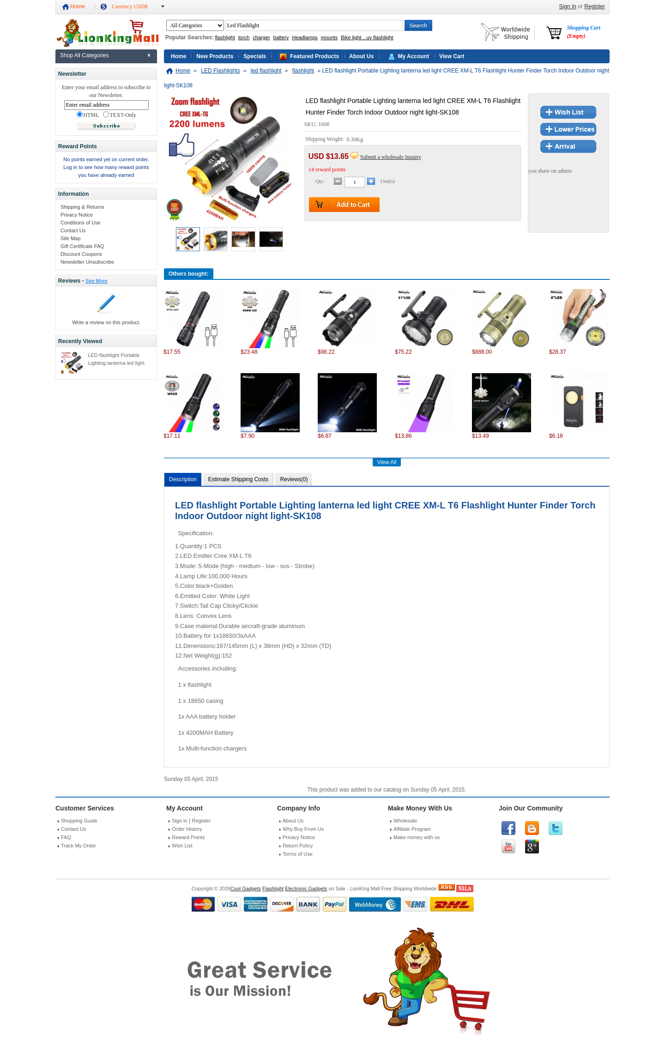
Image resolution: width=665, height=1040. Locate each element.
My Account (413, 56)
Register (594, 6)
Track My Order (78, 845)
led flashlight (266, 70)
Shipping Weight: (325, 139)
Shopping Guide (79, 820)
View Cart (451, 56)
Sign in (179, 820)
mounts (329, 37)
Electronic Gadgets (306, 888)
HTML (88, 115)
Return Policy (298, 845)
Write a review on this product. (106, 322)
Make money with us (416, 837)
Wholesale (405, 820)
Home (77, 6)
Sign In (567, 6)
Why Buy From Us (303, 829)
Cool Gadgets (245, 888)
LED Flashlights (220, 70)
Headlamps (305, 37)
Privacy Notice (76, 215)
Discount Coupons (81, 254)
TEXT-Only (119, 115)
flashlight (225, 37)
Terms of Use (298, 854)
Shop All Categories (84, 55)
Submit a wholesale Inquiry (390, 157)
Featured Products (314, 56)
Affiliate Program (412, 829)
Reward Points (188, 837)
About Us (361, 56)
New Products (214, 56)
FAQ (66, 837)
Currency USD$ (130, 6)
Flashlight (273, 888)
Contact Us (72, 230)
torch (243, 37)
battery (281, 37)
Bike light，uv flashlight (367, 37)
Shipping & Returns (82, 207)
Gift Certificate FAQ (82, 246)
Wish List (182, 845)
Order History (187, 829)
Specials (254, 56)
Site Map (70, 238)
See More (96, 281)
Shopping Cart (583, 31)
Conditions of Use (80, 222)
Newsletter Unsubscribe (87, 262)
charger (261, 37)
